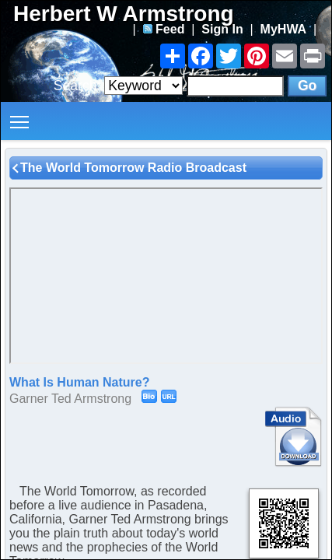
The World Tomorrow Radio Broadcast (133, 167)
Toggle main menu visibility (20, 116)
